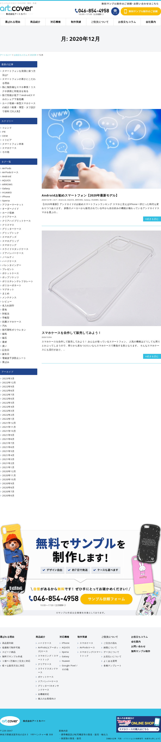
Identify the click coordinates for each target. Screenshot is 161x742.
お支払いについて (112, 656)
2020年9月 (8, 483)
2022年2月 (8, 414)
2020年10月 (9, 479)
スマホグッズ (9, 236)
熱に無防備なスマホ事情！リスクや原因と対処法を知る (19, 89)
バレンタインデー (11, 265)
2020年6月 (8, 495)
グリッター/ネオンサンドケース (48, 687)
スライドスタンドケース (15, 248)
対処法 (5, 313)
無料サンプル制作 (140, 651)
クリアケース (9, 216)
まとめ (5, 293)
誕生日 (5, 353)
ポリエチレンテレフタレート (17, 281)
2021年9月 (8, 434)
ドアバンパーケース (13, 252)
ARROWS (79, 200)
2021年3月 (8, 459)
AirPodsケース (10, 172)
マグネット (8, 289)
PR (4, 131)
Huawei (66, 660)
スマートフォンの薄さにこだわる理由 (19, 80)
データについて (111, 652)
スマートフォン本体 (13, 143)
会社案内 (151, 21)
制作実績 (76, 21)
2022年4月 (8, 406)
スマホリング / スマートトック (48, 657)
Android (62, 200)
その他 (5, 151)
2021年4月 (8, 455)
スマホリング (9, 244)
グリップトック (10, 232)
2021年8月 (8, 438)
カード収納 (8, 212)
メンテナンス (9, 297)
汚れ (4, 325)
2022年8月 (8, 390)
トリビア (7, 139)
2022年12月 (9, 382)
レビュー (7, 301)
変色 (4, 309)
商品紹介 (35, 21)
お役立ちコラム (127, 21)
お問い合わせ (138, 646)
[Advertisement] (101, 84)
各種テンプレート (112, 665)
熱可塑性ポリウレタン (14, 329)
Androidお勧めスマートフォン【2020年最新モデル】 (80, 195)
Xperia (103, 200)
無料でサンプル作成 (12, 656)
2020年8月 (8, 487)
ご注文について (100, 21)
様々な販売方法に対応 (13, 665)
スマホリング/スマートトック (90, 654)
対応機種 (56, 21)
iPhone (6, 196)
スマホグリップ (10, 240)
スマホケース (9, 147)
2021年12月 (9, 422)
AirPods (6, 168)
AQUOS (70, 200)
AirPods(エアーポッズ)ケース (48, 649)
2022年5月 (8, 402)
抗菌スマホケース (11, 321)
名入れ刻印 (8, 305)
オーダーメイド (10, 208)
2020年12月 (9, 471)
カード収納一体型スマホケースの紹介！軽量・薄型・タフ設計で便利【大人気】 (19, 107)
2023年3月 (8, 378)
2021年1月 (8, 467)
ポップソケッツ (10, 277)
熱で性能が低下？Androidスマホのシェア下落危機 (18, 97)
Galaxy (87, 200)
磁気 (4, 333)
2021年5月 (8, 451)
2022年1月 (8, 418)
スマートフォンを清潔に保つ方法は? (19, 72)
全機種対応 (43, 694)
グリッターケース (11, 228)
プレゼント (8, 269)
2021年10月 (9, 430)
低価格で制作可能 (11, 647)
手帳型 (5, 317)
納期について (110, 647)
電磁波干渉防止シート (14, 357)
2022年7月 (8, 394)
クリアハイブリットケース (16, 220)
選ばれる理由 (12, 21)
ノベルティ (8, 257)
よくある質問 (110, 660)
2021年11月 (9, 426)
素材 (4, 341)
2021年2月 (8, 463)
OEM (5, 135)
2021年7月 (8, 442)
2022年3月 (8, 410)
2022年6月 (8, 398)
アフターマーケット (13, 204)
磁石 (4, 337)
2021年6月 (8, 447)
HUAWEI (95, 200)
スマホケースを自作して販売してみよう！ (71, 333)
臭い (4, 345)
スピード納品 (9, 652)
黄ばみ (5, 361)
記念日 (5, 349)
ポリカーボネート (11, 285)
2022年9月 (8, 386)
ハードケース (9, 261)
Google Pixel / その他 (69, 667)
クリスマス (8, 224)
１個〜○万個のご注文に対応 (16, 660)
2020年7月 (8, 491)
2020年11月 (9, 475)
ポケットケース (10, 273)
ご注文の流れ (110, 643)
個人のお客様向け (47, 698)
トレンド (7, 127)
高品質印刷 (7, 643)
